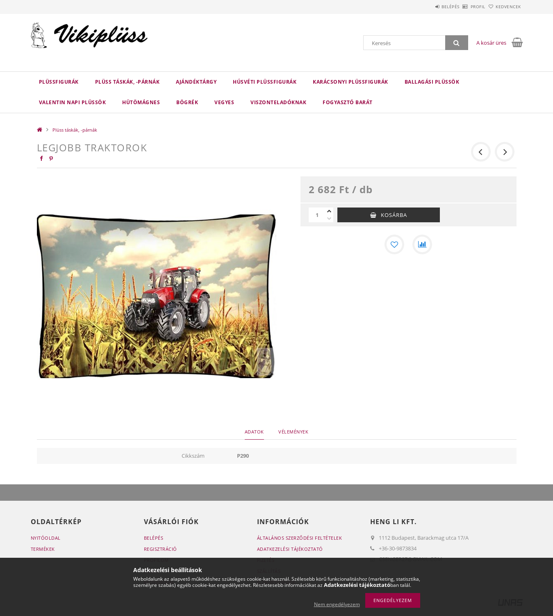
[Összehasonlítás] (422, 244)
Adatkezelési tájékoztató (290, 549)
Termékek (43, 549)
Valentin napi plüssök (72, 102)
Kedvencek (504, 6)
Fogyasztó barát (348, 102)
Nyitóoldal (46, 538)
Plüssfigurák (59, 81)
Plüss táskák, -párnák (127, 81)
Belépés (428, 6)
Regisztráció (160, 549)
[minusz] (329, 218)
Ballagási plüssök (432, 81)
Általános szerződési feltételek (299, 538)
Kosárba (394, 215)
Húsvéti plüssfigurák (264, 81)
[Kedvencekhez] (394, 244)
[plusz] (329, 211)
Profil (464, 6)
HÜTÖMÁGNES (141, 102)
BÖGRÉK (187, 102)
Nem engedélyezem (337, 604)
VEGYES (224, 102)
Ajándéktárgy (196, 81)
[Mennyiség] (317, 215)
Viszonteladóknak (278, 102)
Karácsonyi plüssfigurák (350, 81)
